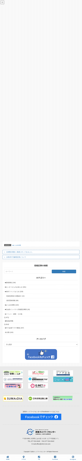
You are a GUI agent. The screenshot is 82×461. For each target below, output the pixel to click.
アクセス (24, 458)
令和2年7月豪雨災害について (16, 257)
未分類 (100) (9, 332)
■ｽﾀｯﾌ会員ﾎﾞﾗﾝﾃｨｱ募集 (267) (14, 328)
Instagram (73, 458)
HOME (7, 458)
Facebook (55, 458)
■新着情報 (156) (10, 282)
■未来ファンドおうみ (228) (14, 291)
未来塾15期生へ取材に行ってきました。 (19, 252)
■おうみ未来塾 (16, 245)
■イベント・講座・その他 (13, 314)
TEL (39, 458)
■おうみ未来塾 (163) (12, 305)
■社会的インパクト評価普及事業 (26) (17, 309)
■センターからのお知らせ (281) (15, 287)
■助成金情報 (9, 321)
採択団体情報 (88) (12, 300)
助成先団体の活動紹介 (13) (15, 296)
